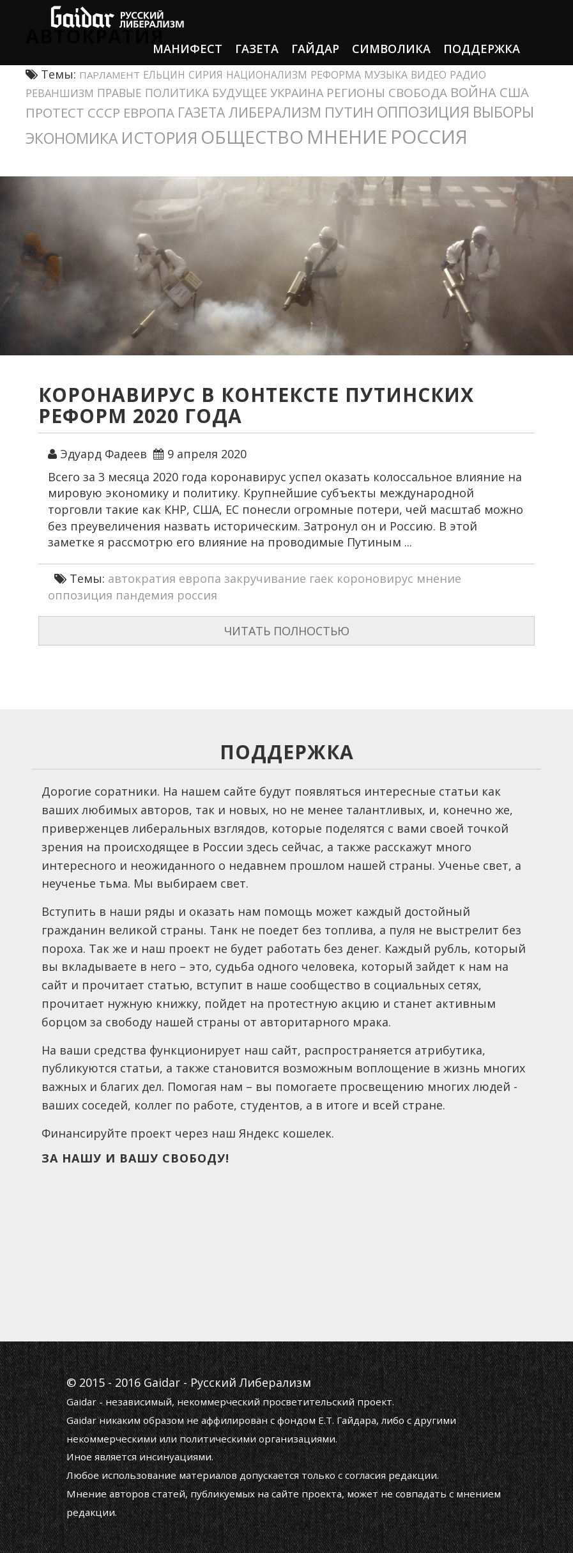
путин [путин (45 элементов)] (349, 111)
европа (200, 578)
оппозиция (80, 595)
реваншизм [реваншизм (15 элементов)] (60, 93)
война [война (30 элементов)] (473, 92)
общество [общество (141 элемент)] (252, 137)
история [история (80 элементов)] (159, 137)
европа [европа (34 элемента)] (148, 112)
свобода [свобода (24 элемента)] (417, 92)
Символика (391, 60)
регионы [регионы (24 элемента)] (355, 92)
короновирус (375, 578)
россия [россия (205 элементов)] (429, 136)
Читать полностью (286, 630)
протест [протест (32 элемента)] (55, 112)
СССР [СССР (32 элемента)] (104, 112)
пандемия (145, 595)
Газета (257, 60)
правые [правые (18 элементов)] (119, 92)
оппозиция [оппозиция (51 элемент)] (423, 112)
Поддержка (481, 60)
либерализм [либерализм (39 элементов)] (274, 112)
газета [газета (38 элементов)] (201, 112)
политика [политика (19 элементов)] (177, 92)
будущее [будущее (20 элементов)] (239, 92)
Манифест (187, 60)
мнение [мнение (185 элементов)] (347, 136)
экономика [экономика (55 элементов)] (72, 138)
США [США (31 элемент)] (514, 92)
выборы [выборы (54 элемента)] (503, 112)
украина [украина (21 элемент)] (296, 92)
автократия (142, 578)
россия (197, 595)
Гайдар (315, 60)
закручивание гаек (278, 578)
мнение (438, 578)
